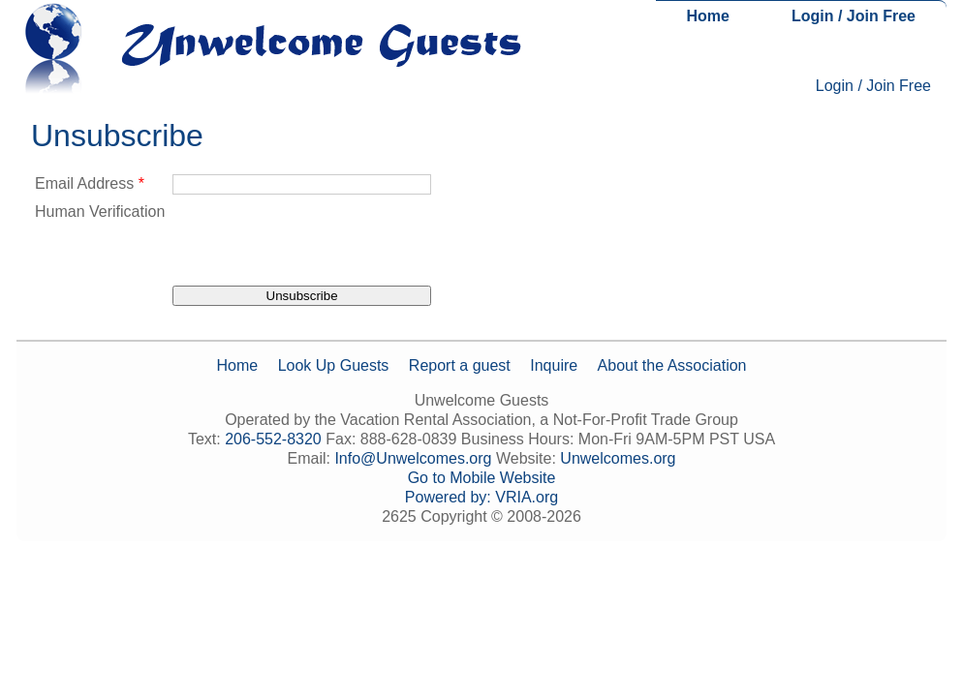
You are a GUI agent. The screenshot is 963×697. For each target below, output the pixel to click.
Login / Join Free (854, 16)
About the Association (672, 365)
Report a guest (460, 365)
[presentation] (319, 240)
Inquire (553, 365)
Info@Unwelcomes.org (412, 458)
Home (708, 16)
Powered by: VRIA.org (481, 497)
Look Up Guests (333, 365)
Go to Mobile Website (482, 478)
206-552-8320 (273, 439)
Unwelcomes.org (617, 458)
